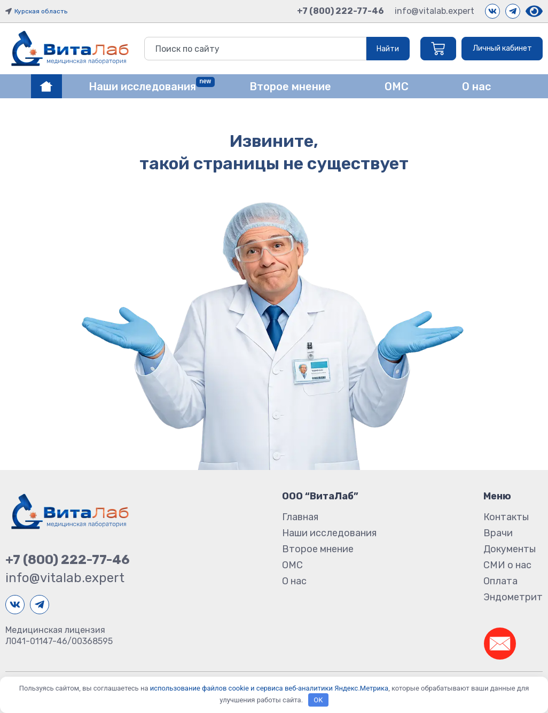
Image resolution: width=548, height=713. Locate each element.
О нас (294, 581)
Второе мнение (318, 549)
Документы (509, 549)
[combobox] (254, 48)
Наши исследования (329, 533)
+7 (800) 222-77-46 (340, 11)
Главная (300, 517)
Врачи (498, 533)
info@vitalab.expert (434, 11)
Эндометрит (513, 597)
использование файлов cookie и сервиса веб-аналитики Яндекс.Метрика (269, 688)
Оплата (500, 581)
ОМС (292, 565)
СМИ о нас (507, 565)
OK (318, 700)
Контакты (506, 517)
